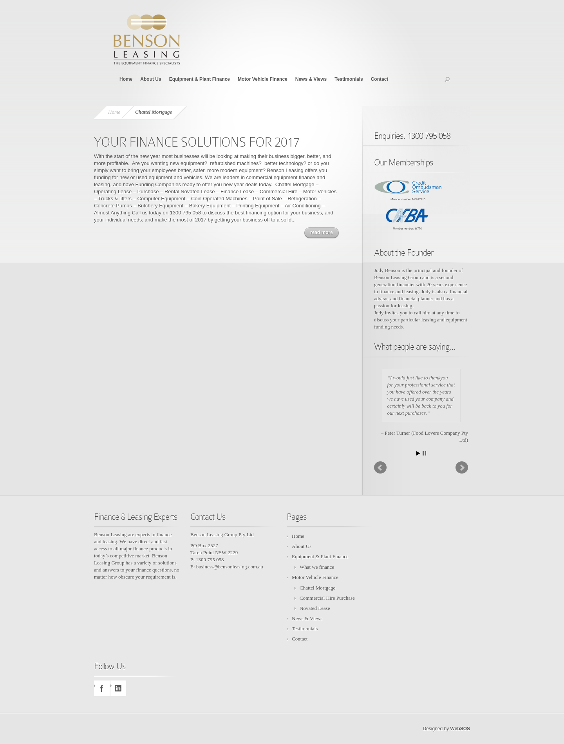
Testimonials (348, 79)
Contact (380, 79)
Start (418, 453)
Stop (424, 453)
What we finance (317, 567)
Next (462, 467)
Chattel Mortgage (317, 588)
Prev (380, 467)
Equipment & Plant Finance (199, 79)
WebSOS (460, 728)
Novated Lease (315, 608)
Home (125, 79)
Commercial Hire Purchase (327, 598)
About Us (150, 79)
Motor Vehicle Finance (262, 79)
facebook (102, 688)
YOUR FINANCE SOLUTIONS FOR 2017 (197, 142)
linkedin (118, 688)
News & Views (311, 79)
